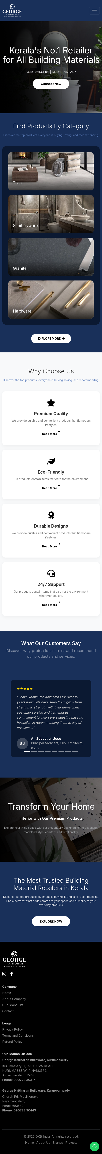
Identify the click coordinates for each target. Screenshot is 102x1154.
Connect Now (51, 84)
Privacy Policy (12, 1029)
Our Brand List (12, 1005)
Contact (7, 1011)
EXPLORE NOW (51, 921)
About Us (43, 1142)
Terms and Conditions (18, 1035)
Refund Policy (12, 1042)
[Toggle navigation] (94, 11)
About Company (14, 999)
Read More (51, 433)
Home (6, 993)
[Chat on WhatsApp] (94, 1146)
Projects (71, 1142)
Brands (58, 1142)
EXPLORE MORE (51, 338)
